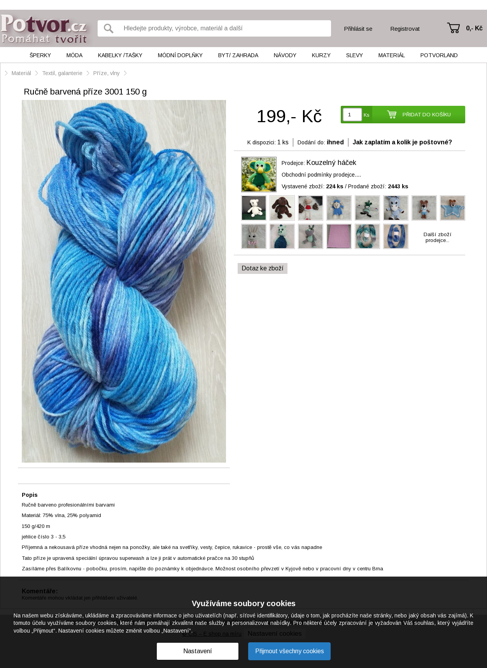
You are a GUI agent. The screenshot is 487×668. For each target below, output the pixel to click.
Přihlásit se (358, 28)
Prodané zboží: (378, 186)
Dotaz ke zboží (263, 268)
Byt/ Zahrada (238, 55)
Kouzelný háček (331, 163)
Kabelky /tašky (120, 55)
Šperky (40, 55)
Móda (74, 55)
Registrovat (405, 28)
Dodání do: (311, 142)
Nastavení (197, 651)
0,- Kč (474, 28)
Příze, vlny (107, 73)
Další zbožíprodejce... (438, 237)
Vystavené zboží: (312, 186)
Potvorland (439, 55)
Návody (285, 55)
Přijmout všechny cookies (289, 651)
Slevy (354, 55)
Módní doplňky (180, 55)
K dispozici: (261, 142)
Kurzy (321, 55)
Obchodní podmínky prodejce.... (321, 175)
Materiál (391, 55)
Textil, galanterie (62, 73)
